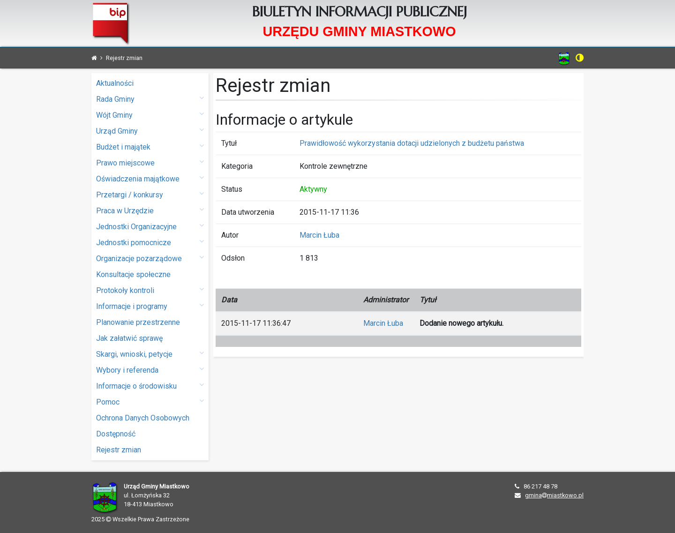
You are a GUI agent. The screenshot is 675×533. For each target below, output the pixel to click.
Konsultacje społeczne (133, 274)
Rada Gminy (150, 99)
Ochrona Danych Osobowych (142, 417)
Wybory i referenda (150, 370)
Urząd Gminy (150, 130)
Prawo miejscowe (150, 162)
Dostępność (115, 433)
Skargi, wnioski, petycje (150, 354)
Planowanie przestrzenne (138, 322)
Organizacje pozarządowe (150, 258)
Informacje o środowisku (150, 385)
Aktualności (115, 83)
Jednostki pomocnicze (150, 242)
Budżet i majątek (150, 146)
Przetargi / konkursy (150, 194)
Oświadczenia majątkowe (150, 178)
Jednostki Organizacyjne (150, 226)
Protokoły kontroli (150, 290)
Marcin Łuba (319, 235)
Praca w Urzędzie (150, 210)
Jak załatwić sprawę (129, 338)
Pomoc (150, 401)
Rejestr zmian (118, 449)
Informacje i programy (150, 306)
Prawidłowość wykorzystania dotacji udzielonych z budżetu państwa (412, 143)
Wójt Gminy (150, 115)
